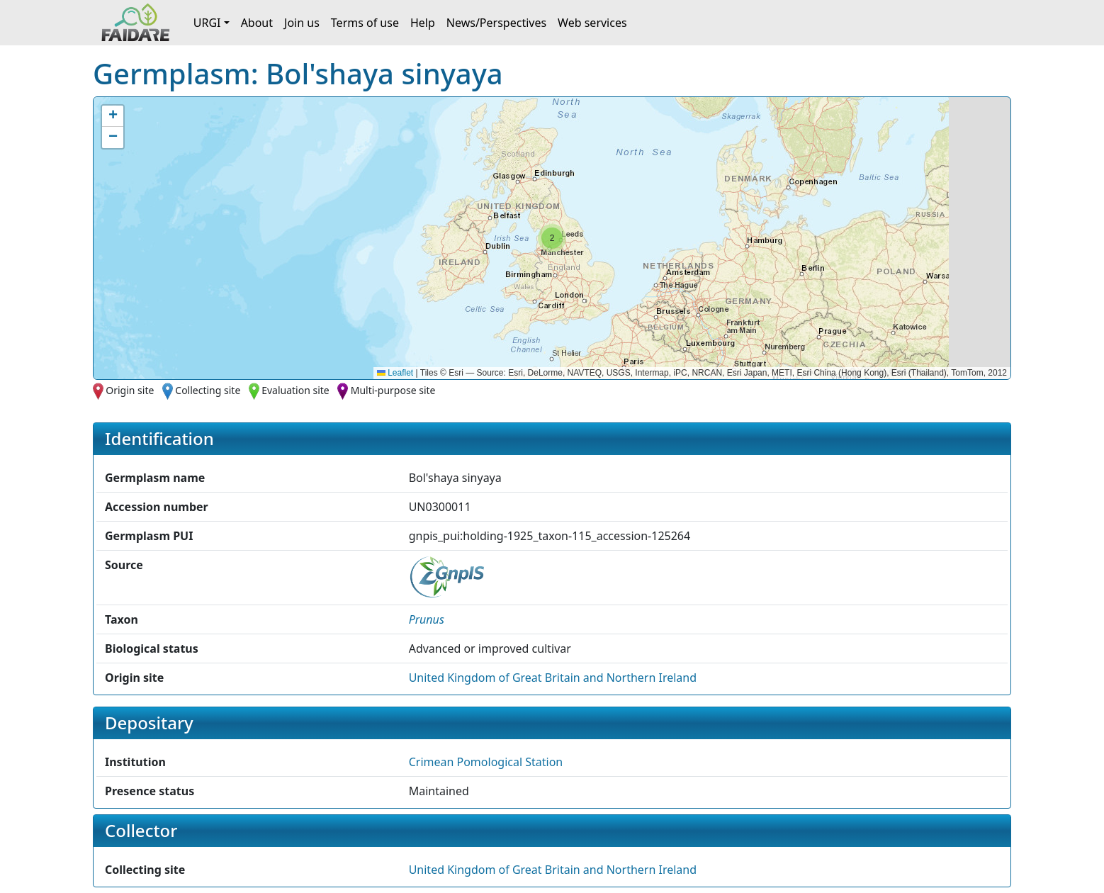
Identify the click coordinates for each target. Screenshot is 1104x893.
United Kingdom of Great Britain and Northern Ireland (553, 677)
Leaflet (395, 373)
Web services (592, 22)
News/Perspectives (496, 22)
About (257, 22)
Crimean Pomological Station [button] (486, 762)
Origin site (130, 390)
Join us (302, 22)
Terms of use (365, 22)
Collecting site (207, 390)
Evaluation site (295, 390)
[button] (552, 238)
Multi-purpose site (393, 390)
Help (422, 22)
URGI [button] (207, 22)
